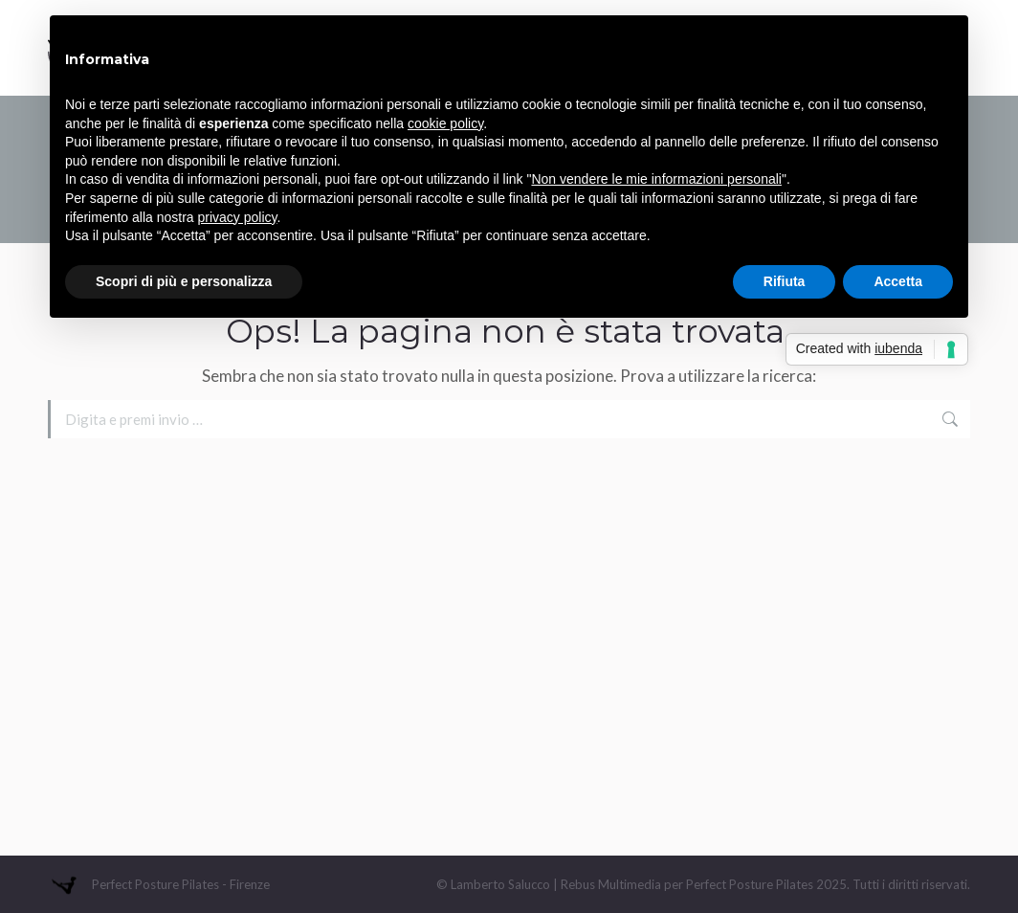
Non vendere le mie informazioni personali (656, 179)
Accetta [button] (898, 281)
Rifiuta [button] (785, 281)
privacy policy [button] (237, 217)
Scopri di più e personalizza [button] (184, 281)
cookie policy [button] (445, 123)
